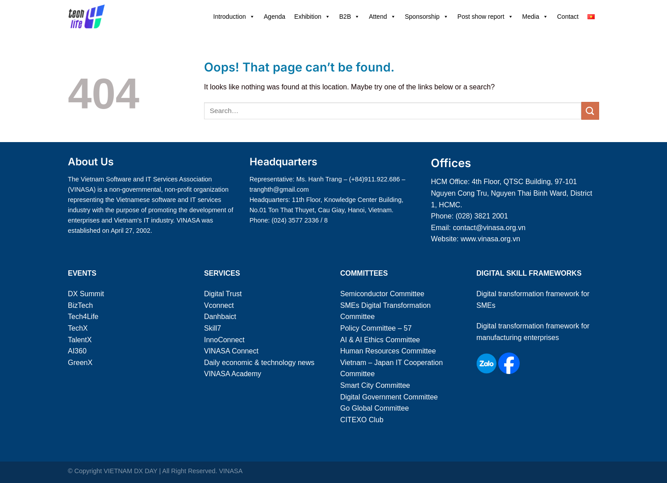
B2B (349, 16)
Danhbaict (220, 316)
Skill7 (212, 328)
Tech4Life (83, 316)
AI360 (77, 351)
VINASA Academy (232, 374)
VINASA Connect (231, 351)
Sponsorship (427, 16)
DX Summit (86, 294)
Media (535, 16)
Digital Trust (223, 294)
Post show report (485, 16)
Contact (568, 16)
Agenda (274, 16)
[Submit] (590, 110)
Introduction (234, 16)
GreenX (80, 362)
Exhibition (312, 16)
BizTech (80, 305)
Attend (382, 16)
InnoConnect (224, 340)
